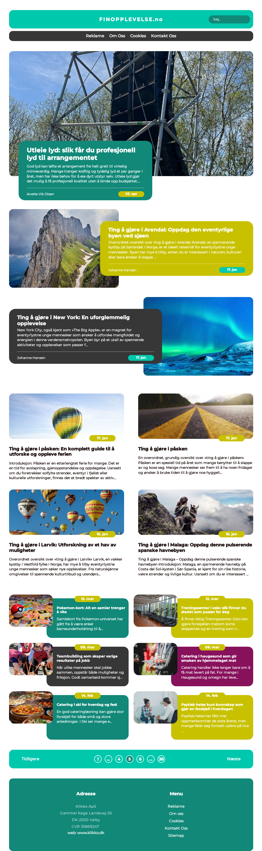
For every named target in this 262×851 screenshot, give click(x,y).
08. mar (87, 647)
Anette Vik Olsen (40, 194)
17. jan (232, 270)
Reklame (95, 36)
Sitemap (176, 835)
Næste (234, 759)
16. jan (102, 534)
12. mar (87, 599)
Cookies (138, 36)
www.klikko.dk (90, 832)
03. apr (131, 194)
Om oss (117, 36)
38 (161, 759)
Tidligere (30, 759)
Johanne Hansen (122, 270)
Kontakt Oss (163, 36)
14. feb (87, 695)
